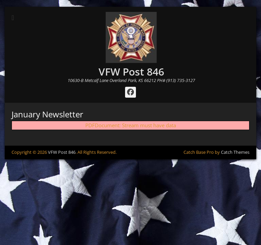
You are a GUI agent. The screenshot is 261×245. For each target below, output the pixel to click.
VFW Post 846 (131, 72)
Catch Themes (235, 152)
